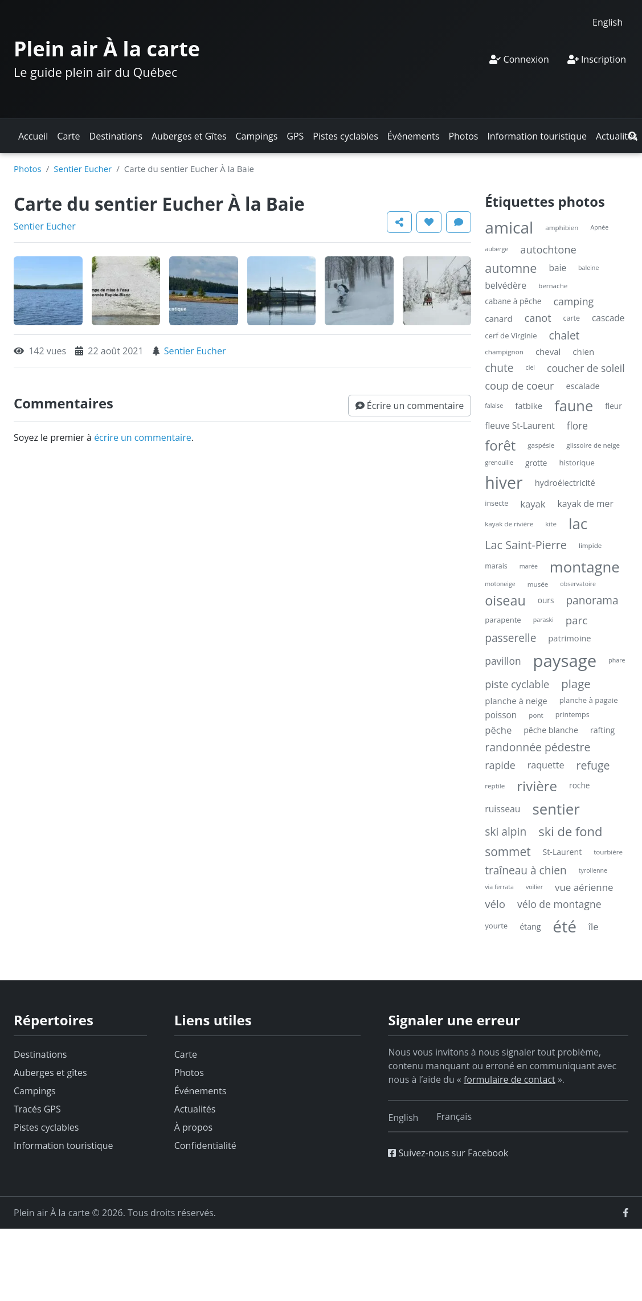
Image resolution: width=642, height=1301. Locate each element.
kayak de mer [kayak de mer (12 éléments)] (586, 503)
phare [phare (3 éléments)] (616, 660)
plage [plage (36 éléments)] (575, 684)
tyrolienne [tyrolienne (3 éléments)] (593, 870)
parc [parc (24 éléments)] (576, 620)
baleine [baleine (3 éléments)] (588, 268)
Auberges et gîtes (50, 1072)
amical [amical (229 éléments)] (509, 227)
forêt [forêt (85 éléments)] (500, 445)
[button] (632, 136)
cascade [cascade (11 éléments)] (608, 318)
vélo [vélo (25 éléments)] (495, 904)
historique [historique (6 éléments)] (576, 462)
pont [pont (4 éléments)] (536, 715)
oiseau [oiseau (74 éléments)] (505, 600)
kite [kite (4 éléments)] (551, 523)
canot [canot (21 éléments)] (538, 318)
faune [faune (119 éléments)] (573, 405)
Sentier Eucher (83, 168)
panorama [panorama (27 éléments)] (592, 600)
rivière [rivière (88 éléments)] (537, 785)
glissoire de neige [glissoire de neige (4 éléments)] (593, 445)
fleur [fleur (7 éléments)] (613, 405)
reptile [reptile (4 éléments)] (495, 786)
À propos (193, 1127)
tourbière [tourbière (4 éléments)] (608, 852)
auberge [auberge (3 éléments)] (496, 249)
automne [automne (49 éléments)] (511, 268)
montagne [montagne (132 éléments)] (585, 567)
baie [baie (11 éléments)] (557, 268)
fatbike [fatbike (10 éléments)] (528, 405)
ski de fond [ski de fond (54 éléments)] (570, 831)
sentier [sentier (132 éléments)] (555, 809)
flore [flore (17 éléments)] (577, 425)
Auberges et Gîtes (189, 136)
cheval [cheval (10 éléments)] (548, 351)
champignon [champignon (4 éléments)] (504, 351)
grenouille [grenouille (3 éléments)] (499, 463)
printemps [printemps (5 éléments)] (572, 714)
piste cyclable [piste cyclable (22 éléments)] (517, 684)
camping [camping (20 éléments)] (573, 301)
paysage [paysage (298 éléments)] (565, 660)
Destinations (115, 136)
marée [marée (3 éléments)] (529, 566)
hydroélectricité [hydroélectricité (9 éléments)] (565, 482)
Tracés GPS (37, 1109)
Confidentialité (205, 1145)
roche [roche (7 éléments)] (579, 785)
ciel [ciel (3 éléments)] (530, 367)
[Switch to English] (607, 22)
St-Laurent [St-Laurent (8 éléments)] (562, 851)
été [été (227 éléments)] (564, 926)
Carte (68, 136)
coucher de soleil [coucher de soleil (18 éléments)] (586, 368)
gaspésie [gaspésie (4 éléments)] (540, 445)
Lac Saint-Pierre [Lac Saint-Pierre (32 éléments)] (526, 545)
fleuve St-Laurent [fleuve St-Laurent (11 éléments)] (519, 426)
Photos (463, 136)
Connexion (519, 59)
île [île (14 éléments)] (593, 926)
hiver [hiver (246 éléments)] (503, 482)
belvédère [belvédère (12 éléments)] (505, 285)
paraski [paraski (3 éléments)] (543, 620)
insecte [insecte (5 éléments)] (496, 503)
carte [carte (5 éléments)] (571, 318)
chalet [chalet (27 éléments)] (564, 335)
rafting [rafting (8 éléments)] (602, 730)
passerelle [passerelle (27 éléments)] (510, 638)
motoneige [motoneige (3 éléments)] (500, 584)
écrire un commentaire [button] (142, 437)
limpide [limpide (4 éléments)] (590, 545)
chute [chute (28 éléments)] (499, 367)
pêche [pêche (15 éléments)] (498, 730)
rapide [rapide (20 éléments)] (500, 765)
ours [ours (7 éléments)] (546, 600)
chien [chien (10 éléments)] (583, 351)
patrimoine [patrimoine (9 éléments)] (569, 638)
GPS (295, 136)
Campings (257, 136)
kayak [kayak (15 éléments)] (532, 503)
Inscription (596, 59)
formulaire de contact (509, 1079)
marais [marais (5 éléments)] (496, 566)
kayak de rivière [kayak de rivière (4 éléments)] (509, 523)
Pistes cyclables (345, 136)
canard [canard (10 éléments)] (498, 318)
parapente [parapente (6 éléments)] (503, 620)
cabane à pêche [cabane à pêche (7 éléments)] (513, 301)
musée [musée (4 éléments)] (538, 584)
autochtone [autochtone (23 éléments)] (548, 249)
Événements (413, 136)
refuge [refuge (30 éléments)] (593, 765)
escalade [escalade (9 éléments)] (583, 385)
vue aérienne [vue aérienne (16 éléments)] (584, 887)
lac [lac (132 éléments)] (578, 523)
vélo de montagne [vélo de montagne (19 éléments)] (559, 904)
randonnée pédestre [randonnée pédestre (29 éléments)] (537, 747)
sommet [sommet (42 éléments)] (507, 852)
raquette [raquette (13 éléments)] (546, 765)
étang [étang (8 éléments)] (530, 926)
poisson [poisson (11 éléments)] (501, 715)
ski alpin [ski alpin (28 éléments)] (505, 831)
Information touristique (537, 136)
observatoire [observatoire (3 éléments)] (578, 584)
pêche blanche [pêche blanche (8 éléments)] (551, 730)
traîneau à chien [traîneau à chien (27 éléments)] (525, 870)
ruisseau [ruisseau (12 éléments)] (502, 809)
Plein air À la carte (107, 49)
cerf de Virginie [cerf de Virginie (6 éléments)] (511, 335)
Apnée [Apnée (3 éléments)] (599, 227)
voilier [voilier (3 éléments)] (534, 887)
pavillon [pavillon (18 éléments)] (503, 661)
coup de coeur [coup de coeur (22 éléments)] (519, 385)
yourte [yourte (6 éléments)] (496, 925)
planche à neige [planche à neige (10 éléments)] (516, 700)
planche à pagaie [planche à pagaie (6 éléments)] (588, 700)
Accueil (33, 136)
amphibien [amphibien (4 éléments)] (561, 227)
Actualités (616, 136)
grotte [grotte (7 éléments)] (536, 462)
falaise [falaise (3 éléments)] (494, 406)
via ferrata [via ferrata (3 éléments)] (499, 887)
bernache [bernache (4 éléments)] (552, 285)
